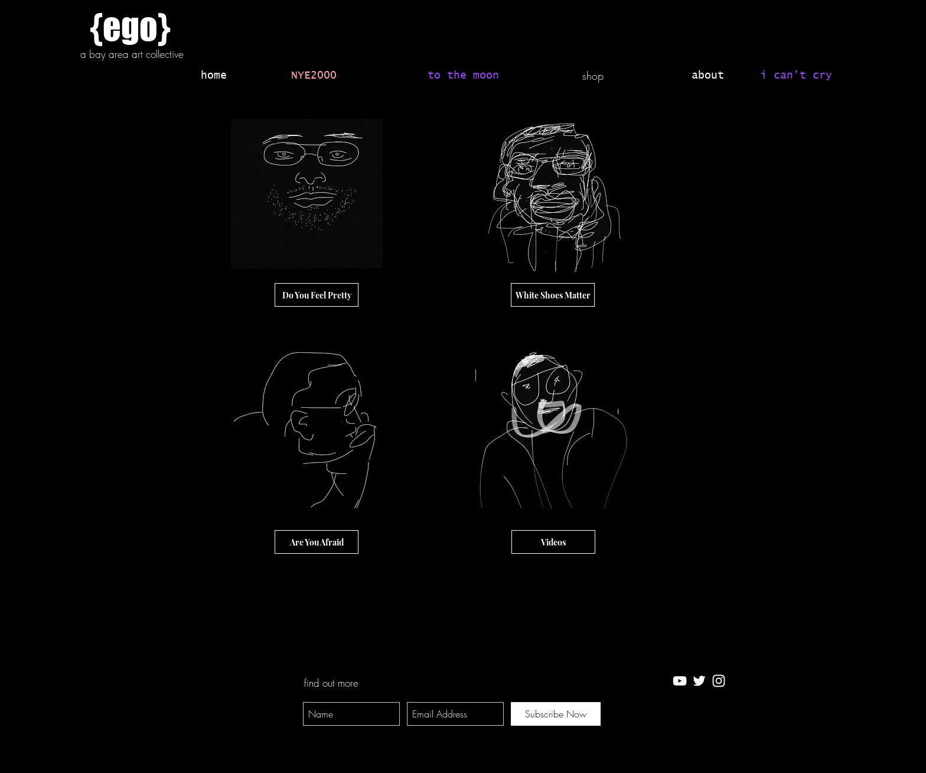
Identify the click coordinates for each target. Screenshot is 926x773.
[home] (213, 76)
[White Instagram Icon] (718, 681)
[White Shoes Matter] (553, 295)
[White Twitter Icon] (699, 681)
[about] (707, 75)
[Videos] (553, 542)
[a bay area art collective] (132, 54)
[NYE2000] (314, 76)
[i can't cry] (796, 76)
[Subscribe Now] (556, 714)
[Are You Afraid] (316, 542)
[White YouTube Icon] (679, 681)
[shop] (593, 76)
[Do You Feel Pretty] (316, 295)
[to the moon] (463, 76)
